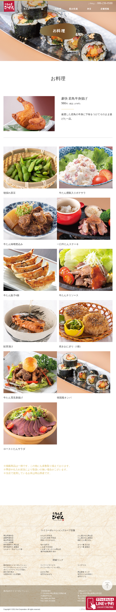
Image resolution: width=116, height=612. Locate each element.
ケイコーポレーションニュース (15, 567)
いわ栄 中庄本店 (46, 547)
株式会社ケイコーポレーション (15, 565)
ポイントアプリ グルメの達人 (14, 570)
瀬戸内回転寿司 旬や (48, 551)
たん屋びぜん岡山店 (85, 535)
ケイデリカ (82, 565)
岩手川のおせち (46, 574)
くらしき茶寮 (8, 542)
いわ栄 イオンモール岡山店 (50, 549)
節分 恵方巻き (8, 572)
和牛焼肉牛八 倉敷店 (11, 547)
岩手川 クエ (82, 576)
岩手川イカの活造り (85, 574)
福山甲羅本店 (8, 540)
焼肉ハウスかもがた (47, 540)
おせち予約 (44, 572)
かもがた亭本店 (46, 535)
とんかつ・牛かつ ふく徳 (12, 549)
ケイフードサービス (47, 565)
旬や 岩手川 (44, 545)
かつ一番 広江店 (84, 545)
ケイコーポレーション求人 (50, 567)
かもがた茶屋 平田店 (48, 538)
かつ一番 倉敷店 (84, 547)
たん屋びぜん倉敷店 (85, 538)
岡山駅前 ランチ (84, 572)
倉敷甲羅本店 (8, 538)
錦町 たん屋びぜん (84, 540)
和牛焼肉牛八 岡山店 (11, 545)
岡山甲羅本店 (8, 535)
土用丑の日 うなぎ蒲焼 (12, 574)
